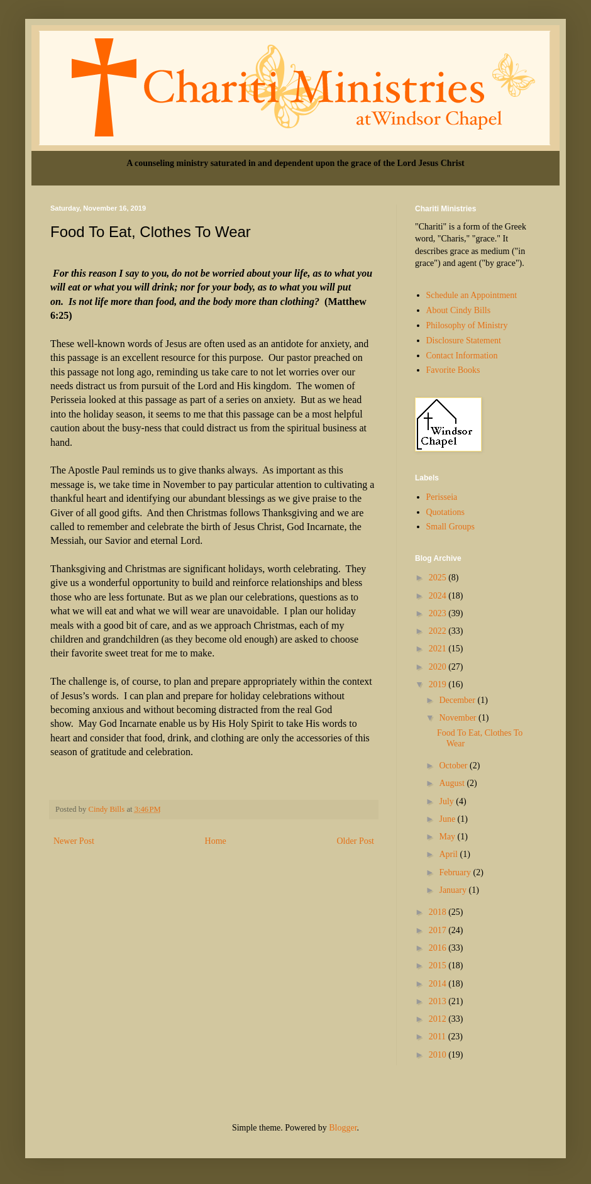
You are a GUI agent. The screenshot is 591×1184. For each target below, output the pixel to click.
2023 (439, 613)
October (454, 765)
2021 (439, 648)
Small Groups (450, 526)
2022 (439, 631)
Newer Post (73, 841)
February (456, 872)
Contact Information (462, 355)
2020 (439, 667)
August (453, 783)
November (458, 717)
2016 (439, 948)
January (453, 890)
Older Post (356, 841)
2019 (439, 684)
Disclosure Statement (463, 340)
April (449, 854)
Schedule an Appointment (471, 295)
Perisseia (442, 497)
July (447, 801)
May (448, 836)
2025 (439, 577)
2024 (439, 595)
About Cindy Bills (458, 310)
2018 (439, 912)
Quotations (445, 512)
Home (215, 841)
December (458, 700)
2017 (439, 930)
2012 (439, 1019)
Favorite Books (453, 370)
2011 (438, 1036)
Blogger (342, 1127)
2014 (439, 983)
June (448, 819)
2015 (439, 965)
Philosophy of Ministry (467, 325)
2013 (439, 1001)
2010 (439, 1055)
